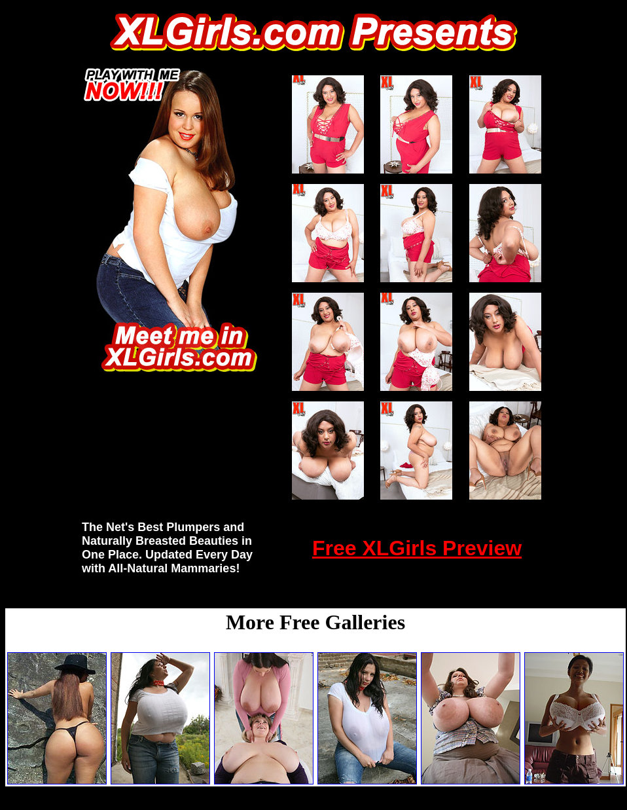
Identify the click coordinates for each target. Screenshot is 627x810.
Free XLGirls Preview (417, 548)
